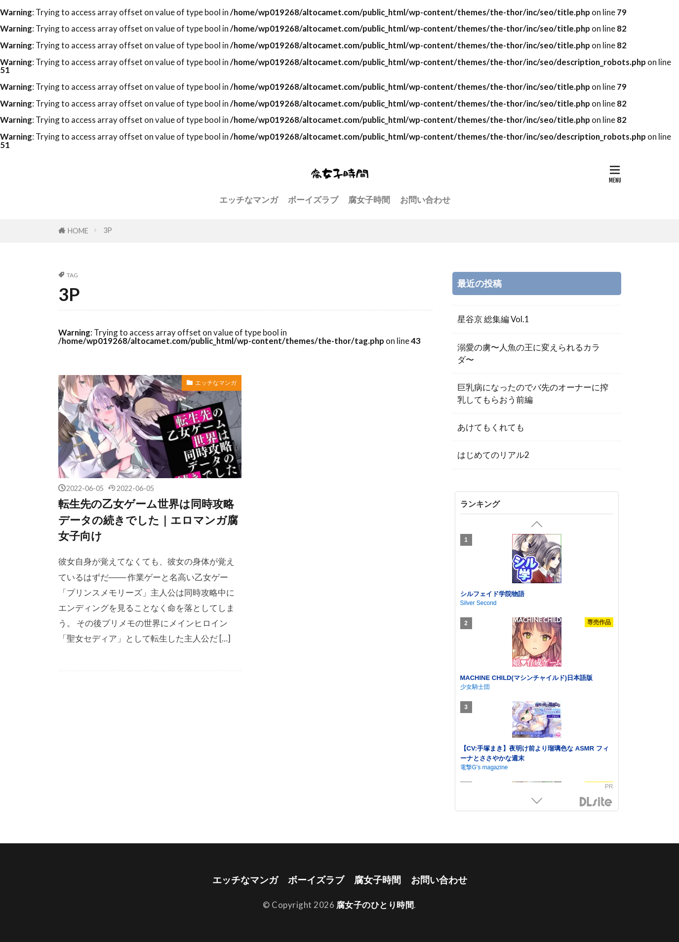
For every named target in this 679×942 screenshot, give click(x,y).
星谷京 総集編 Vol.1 (493, 319)
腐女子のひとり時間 (375, 905)
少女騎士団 (475, 686)
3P (107, 230)
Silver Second (478, 603)
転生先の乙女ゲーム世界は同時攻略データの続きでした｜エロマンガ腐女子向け (148, 519)
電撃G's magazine (484, 767)
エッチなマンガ (248, 199)
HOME (78, 230)
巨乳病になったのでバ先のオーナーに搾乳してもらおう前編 (532, 393)
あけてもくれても (490, 427)
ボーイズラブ (313, 199)
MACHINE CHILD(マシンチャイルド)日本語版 (526, 677)
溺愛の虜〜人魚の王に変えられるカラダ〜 (528, 353)
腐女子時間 (369, 199)
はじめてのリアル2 (493, 455)
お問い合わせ (425, 199)
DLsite (596, 802)
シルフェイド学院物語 (492, 594)
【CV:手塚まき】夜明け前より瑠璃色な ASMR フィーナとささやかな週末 (534, 753)
